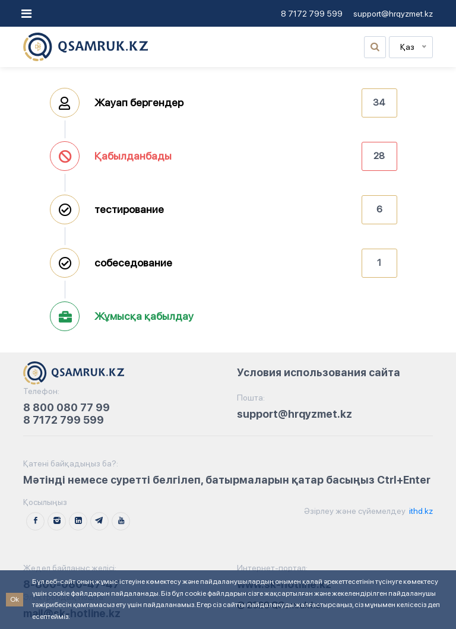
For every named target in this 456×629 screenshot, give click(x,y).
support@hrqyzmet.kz (393, 13)
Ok (14, 599)
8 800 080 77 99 (66, 407)
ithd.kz (420, 511)
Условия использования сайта (318, 372)
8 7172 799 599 (312, 13)
